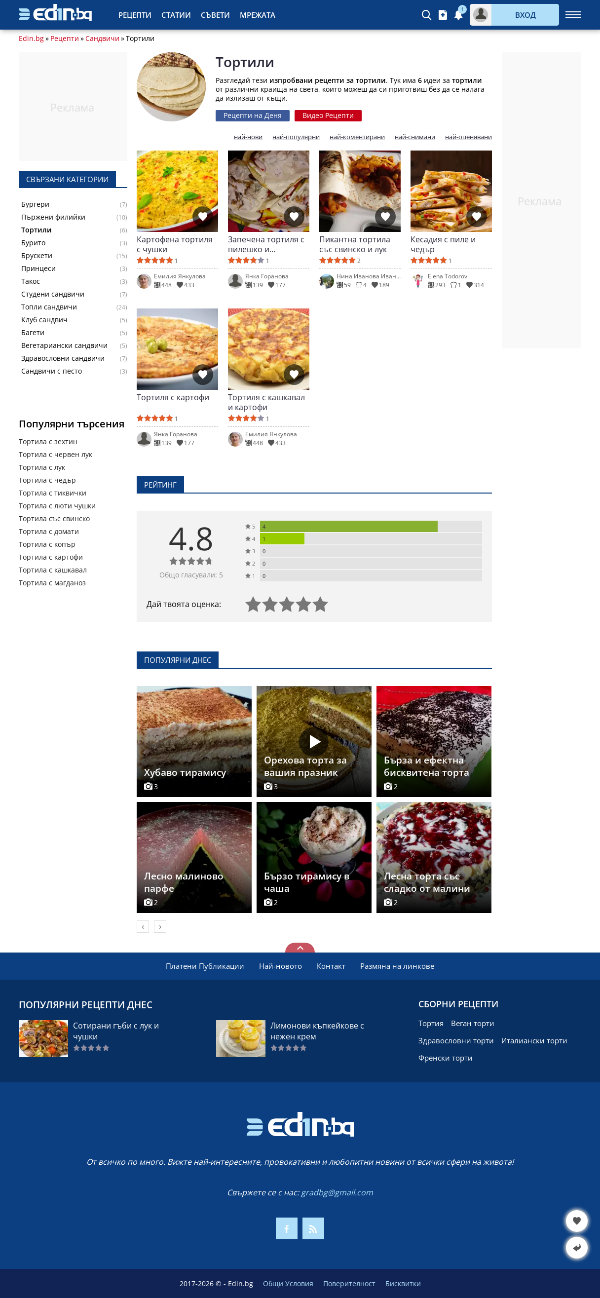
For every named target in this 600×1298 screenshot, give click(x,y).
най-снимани (415, 137)
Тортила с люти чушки (57, 505)
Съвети (215, 15)
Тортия (431, 1023)
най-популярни (296, 137)
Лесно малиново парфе (184, 882)
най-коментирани (357, 137)
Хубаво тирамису (185, 772)
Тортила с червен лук (55, 454)
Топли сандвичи (49, 307)
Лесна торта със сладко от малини (427, 882)
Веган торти (472, 1023)
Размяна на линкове (397, 966)
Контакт (331, 966)
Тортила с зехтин (48, 441)
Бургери (35, 204)
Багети (32, 333)
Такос (30, 281)
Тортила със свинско (54, 518)
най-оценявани (468, 137)
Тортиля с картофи (173, 397)
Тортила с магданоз (52, 582)
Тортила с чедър (47, 480)
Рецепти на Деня (253, 115)
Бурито (33, 243)
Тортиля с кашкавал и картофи (266, 402)
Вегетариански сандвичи (64, 345)
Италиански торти (534, 1040)
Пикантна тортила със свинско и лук (354, 244)
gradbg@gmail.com (337, 1192)
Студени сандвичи (52, 294)
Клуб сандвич (44, 320)
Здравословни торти (456, 1040)
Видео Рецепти (328, 115)
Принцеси (38, 268)
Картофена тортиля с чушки (175, 244)
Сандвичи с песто (51, 371)
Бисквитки (403, 1283)
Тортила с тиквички (52, 492)
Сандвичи (102, 38)
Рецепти (134, 15)
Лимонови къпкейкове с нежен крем (317, 1031)
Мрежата (257, 15)
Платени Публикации (205, 966)
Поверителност (349, 1283)
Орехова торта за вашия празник (305, 766)
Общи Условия (288, 1283)
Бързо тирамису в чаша (306, 882)
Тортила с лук (42, 467)
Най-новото (280, 966)
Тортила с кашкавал (53, 569)
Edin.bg (31, 38)
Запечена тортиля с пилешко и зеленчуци (266, 244)
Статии (176, 15)
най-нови (248, 137)
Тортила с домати (49, 531)
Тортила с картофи (51, 557)
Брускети (36, 256)
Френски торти (445, 1058)
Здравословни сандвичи (63, 358)
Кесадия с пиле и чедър (443, 244)
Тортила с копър (47, 544)
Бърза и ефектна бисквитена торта (426, 766)
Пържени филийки (53, 217)
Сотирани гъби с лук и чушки (116, 1031)
